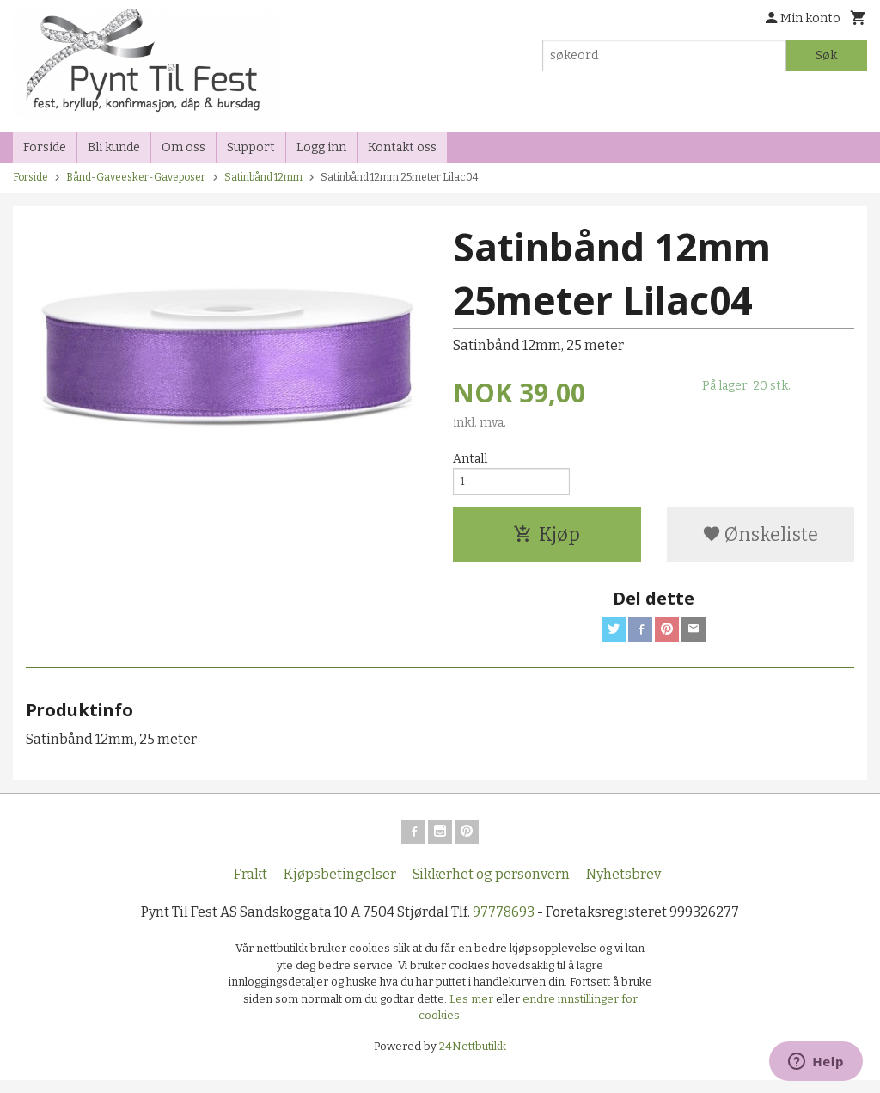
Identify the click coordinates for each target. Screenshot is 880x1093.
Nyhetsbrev (623, 887)
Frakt (250, 887)
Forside (44, 147)
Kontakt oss (402, 147)
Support (251, 147)
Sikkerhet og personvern (491, 887)
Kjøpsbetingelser (340, 887)
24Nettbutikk (472, 1058)
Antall (470, 458)
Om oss (183, 147)
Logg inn (321, 147)
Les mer (472, 1010)
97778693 (504, 925)
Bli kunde (114, 147)
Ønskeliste (760, 540)
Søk (826, 55)
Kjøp (546, 540)
